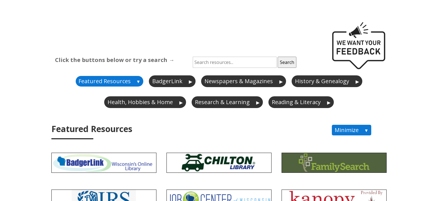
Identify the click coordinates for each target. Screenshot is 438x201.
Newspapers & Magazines (238, 81)
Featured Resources (104, 81)
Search (287, 62)
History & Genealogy (322, 81)
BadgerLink (167, 81)
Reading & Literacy (296, 102)
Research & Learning (222, 102)
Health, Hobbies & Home (140, 102)
